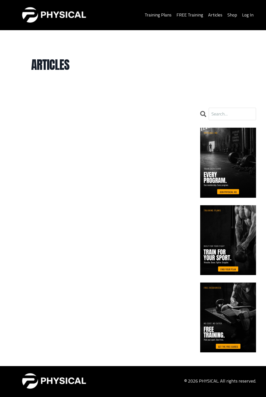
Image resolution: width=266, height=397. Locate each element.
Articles (215, 14)
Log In (248, 14)
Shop (232, 14)
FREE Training (189, 14)
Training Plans (157, 14)
